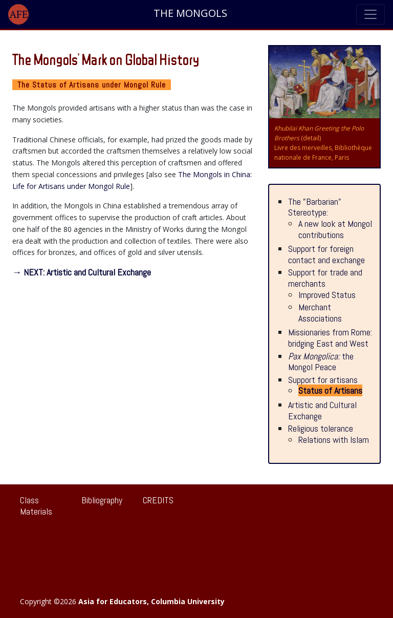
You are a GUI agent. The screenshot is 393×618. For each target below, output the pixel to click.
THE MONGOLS (190, 13)
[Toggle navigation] (370, 14)
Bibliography (101, 500)
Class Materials (36, 505)
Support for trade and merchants (325, 277)
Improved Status (327, 295)
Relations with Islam (333, 439)
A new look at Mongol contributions (335, 229)
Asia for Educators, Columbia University (151, 601)
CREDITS (158, 500)
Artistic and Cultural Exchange (322, 410)
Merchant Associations (320, 312)
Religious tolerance (320, 428)
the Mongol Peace (321, 361)
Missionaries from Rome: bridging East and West (330, 337)
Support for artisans (323, 380)
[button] (18, 14)
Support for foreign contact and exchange (326, 254)
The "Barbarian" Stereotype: (314, 207)
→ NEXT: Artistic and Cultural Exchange (81, 272)
